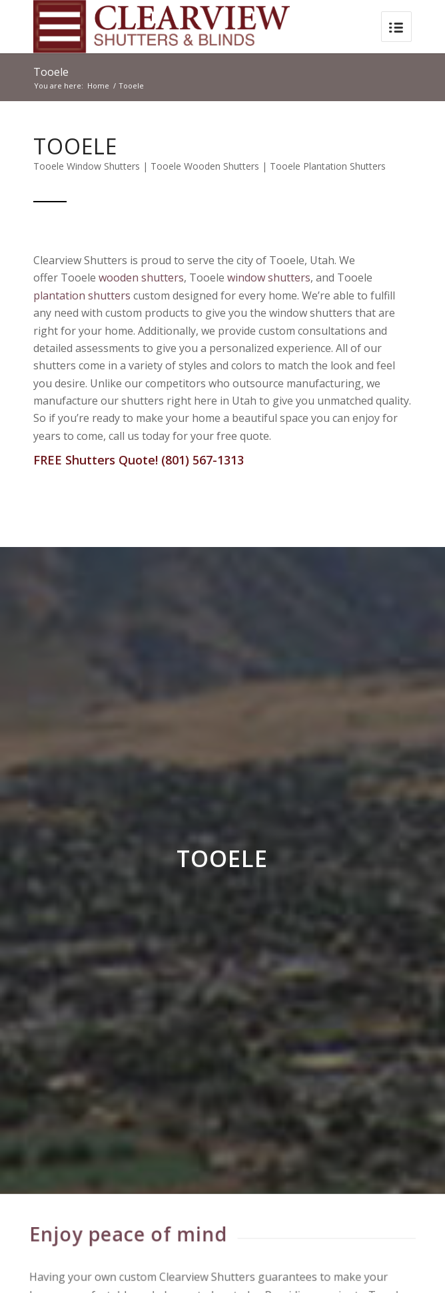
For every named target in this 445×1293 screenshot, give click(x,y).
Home (98, 86)
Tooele (51, 72)
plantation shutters (82, 295)
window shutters (268, 277)
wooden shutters (141, 277)
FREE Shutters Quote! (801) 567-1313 (138, 460)
